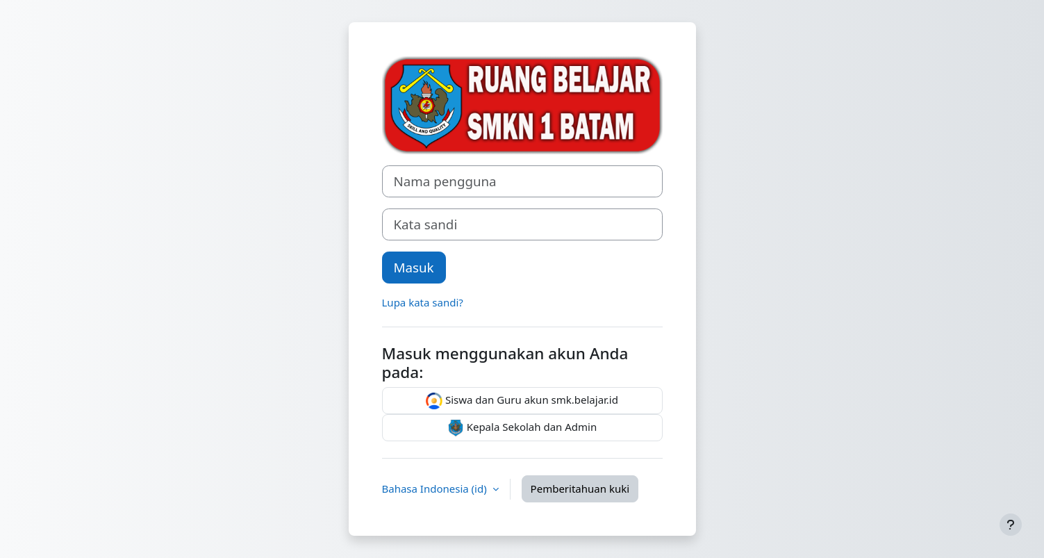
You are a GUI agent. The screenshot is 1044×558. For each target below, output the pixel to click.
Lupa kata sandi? (422, 302)
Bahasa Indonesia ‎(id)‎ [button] (436, 488)
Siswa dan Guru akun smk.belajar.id (522, 401)
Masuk (414, 267)
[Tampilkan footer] (1011, 525)
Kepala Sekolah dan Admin (522, 428)
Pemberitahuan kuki (580, 488)
